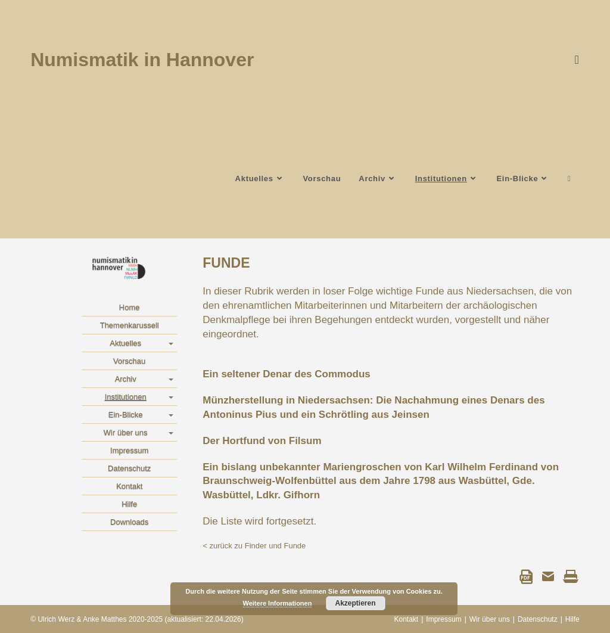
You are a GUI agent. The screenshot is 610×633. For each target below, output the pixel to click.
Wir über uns (126, 432)
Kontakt (129, 486)
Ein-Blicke (125, 414)
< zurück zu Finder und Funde (254, 545)
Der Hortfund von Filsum (262, 440)
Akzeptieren (355, 603)
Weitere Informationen (277, 603)
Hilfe (129, 503)
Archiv (125, 378)
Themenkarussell (129, 325)
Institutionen (126, 396)
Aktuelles (125, 343)
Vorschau (129, 360)
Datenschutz (129, 468)
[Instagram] (573, 59)
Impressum (129, 450)
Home (129, 307)
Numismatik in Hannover (142, 59)
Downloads (129, 521)
